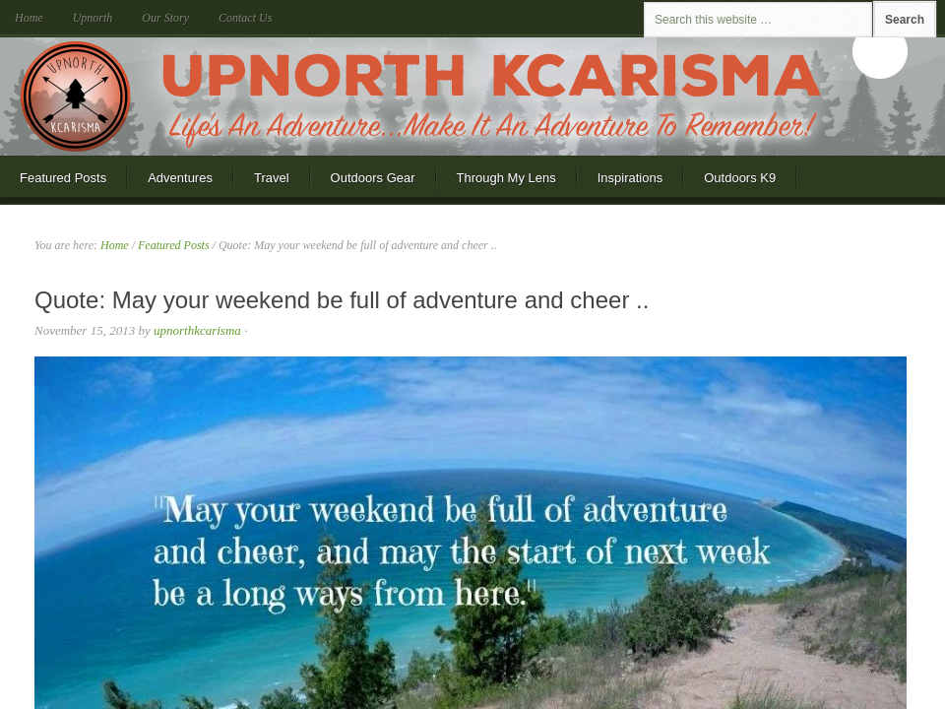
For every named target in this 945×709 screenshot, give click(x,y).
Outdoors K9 (740, 177)
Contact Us (245, 18)
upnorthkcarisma (197, 330)
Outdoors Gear (373, 177)
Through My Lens (506, 177)
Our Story (165, 18)
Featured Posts (63, 177)
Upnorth (93, 18)
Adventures (180, 177)
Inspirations (630, 177)
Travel (271, 177)
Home (29, 18)
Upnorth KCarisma (472, 96)
